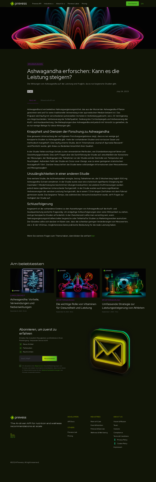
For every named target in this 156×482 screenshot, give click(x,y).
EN (142, 3)
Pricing (84, 4)
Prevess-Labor (73, 4)
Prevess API (36, 4)
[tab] (32, 100)
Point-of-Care (96, 422)
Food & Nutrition (97, 425)
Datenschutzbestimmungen (51, 370)
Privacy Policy (122, 440)
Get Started (132, 4)
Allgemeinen (39, 366)
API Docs (71, 422)
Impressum (118, 447)
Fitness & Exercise (98, 429)
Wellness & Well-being (99, 433)
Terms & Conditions (121, 436)
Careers (117, 429)
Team (116, 425)
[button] (49, 3)
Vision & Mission (120, 422)
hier (93, 235)
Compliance (118, 433)
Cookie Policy (122, 443)
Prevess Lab (72, 432)
